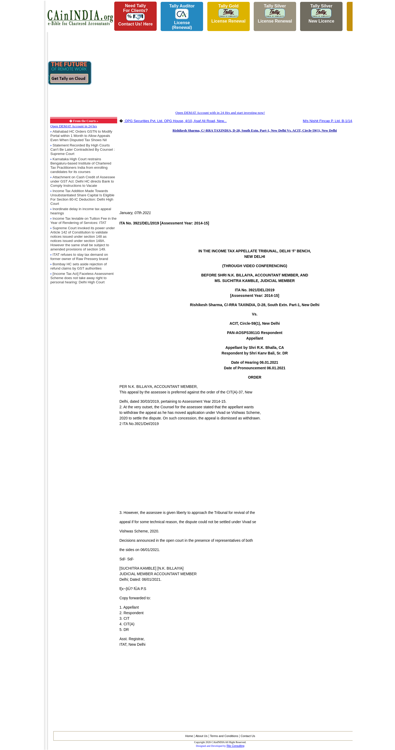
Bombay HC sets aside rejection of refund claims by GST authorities (78, 266)
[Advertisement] (21, 79)
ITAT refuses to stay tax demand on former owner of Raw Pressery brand (79, 257)
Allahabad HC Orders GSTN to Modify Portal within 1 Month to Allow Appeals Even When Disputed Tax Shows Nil (81, 135)
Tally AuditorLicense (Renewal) (182, 17)
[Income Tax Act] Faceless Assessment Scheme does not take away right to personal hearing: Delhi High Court (81, 278)
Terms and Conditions (224, 736)
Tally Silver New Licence (321, 13)
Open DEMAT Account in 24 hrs (73, 126)
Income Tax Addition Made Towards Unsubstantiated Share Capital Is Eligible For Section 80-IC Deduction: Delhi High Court (82, 197)
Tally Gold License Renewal (228, 13)
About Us (201, 736)
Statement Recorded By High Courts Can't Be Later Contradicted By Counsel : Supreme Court (82, 149)
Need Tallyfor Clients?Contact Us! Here (135, 14)
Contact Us (248, 736)
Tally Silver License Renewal (275, 13)
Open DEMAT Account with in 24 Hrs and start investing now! (220, 113)
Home (189, 736)
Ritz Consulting (235, 745)
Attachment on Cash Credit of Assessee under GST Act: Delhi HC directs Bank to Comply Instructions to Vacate (82, 181)
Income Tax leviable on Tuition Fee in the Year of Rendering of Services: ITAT (83, 220)
